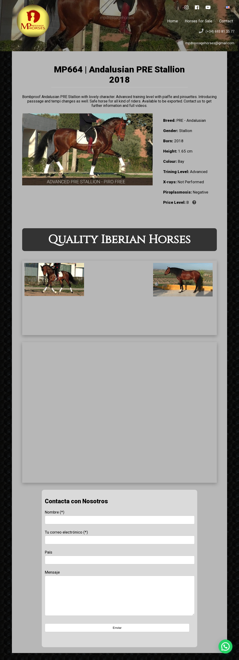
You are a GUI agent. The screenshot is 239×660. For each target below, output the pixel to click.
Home (172, 21)
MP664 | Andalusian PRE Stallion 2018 (119, 74)
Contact (226, 21)
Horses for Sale (198, 21)
